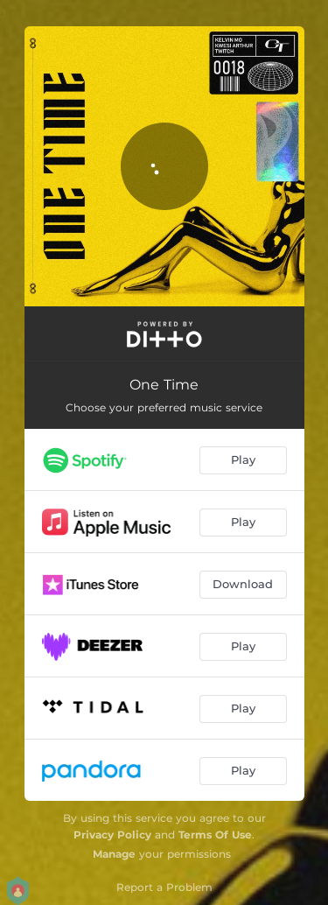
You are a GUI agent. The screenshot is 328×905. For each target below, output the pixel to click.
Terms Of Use (215, 834)
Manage (114, 853)
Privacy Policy (112, 834)
